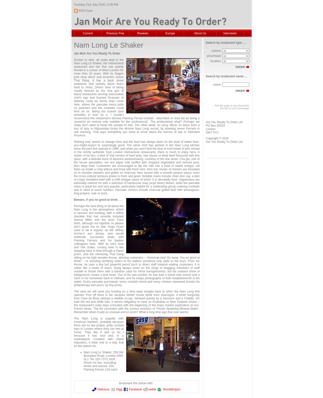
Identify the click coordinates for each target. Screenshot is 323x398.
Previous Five (115, 33)
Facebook (135, 389)
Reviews (142, 33)
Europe (170, 33)
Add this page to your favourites (232, 105)
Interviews (229, 33)
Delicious (104, 389)
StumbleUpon (171, 389)
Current (88, 33)
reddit (152, 389)
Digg (119, 389)
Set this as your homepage (234, 108)
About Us (200, 33)
